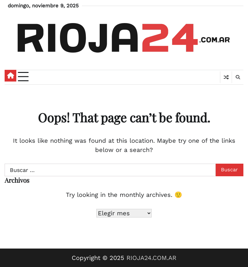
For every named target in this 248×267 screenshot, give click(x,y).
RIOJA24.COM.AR (151, 257)
